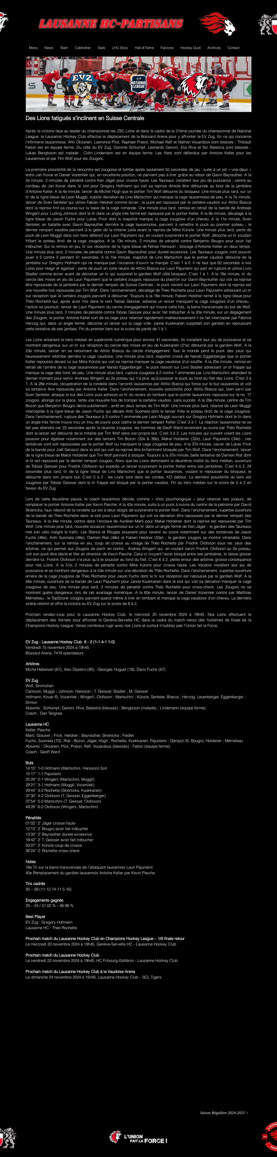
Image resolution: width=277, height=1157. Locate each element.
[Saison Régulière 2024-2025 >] (224, 1113)
